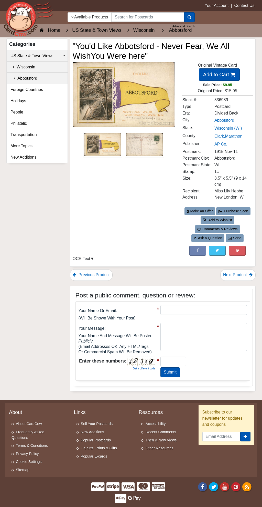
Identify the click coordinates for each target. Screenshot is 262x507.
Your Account (217, 5)
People (16, 112)
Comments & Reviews (217, 229)
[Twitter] (213, 486)
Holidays (18, 101)
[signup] (245, 436)
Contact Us (244, 5)
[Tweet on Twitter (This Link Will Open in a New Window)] (217, 251)
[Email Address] (221, 436)
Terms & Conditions (32, 445)
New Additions (23, 157)
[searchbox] (147, 17)
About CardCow (29, 424)
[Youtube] (225, 486)
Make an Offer (200, 211)
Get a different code (144, 368)
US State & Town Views (37, 56)
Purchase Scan (233, 211)
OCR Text (81, 258)
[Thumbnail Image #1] (103, 146)
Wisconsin (22, 67)
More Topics (21, 146)
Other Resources (159, 448)
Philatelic (18, 123)
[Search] (189, 17)
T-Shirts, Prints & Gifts (99, 448)
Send (234, 238)
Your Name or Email (97, 310)
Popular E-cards (94, 456)
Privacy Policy (27, 454)
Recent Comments (161, 432)
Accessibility (156, 424)
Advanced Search (183, 26)
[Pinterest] (236, 486)
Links (80, 412)
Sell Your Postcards (97, 424)
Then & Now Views (161, 440)
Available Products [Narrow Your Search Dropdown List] (89, 17)
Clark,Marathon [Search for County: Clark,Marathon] (228, 136)
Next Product (238, 275)
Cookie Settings (29, 462)
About (15, 412)
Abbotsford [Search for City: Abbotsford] (224, 120)
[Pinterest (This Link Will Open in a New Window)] (237, 251)
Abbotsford (23, 78)
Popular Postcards (96, 440)
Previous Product (91, 275)
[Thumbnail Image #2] (144, 146)
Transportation (23, 134)
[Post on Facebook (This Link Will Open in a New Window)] (197, 251)
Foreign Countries (26, 89)
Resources (151, 412)
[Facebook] (202, 486)
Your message (92, 328)
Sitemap (22, 470)
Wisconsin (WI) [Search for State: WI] (228, 128)
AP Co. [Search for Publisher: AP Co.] (220, 144)
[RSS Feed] (247, 486)
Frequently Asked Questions (28, 435)
